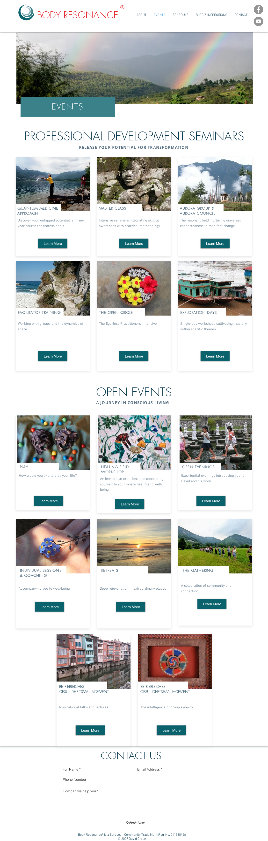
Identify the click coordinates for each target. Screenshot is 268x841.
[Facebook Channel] (258, 9)
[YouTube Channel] (258, 21)
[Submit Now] (135, 822)
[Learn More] (52, 243)
